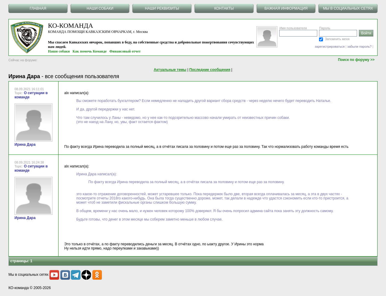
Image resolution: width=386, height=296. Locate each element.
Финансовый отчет (125, 51)
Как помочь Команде (90, 51)
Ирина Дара (25, 144)
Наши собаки (59, 51)
